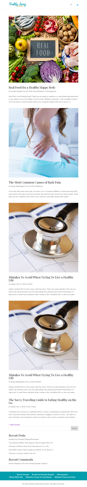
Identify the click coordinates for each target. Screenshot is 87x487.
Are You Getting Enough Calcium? (34, 463)
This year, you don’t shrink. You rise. (22, 453)
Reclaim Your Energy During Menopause (24, 439)
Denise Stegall (16, 91)
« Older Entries (14, 425)
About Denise (23, 475)
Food (28, 407)
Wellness (39, 186)
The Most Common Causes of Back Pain (35, 182)
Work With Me (16, 477)
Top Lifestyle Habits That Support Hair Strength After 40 (31, 443)
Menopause (62, 475)
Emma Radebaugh (17, 186)
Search (74, 428)
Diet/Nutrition (39, 91)
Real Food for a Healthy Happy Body (32, 87)
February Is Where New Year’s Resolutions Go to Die (29, 446)
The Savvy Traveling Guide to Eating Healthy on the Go (42, 401)
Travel (33, 407)
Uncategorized (50, 91)
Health (29, 284)
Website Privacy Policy (65, 477)
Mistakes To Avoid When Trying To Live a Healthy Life (41, 278)
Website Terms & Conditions (39, 477)
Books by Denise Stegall (43, 475)
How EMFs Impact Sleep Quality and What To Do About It (31, 450)
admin (13, 284)
